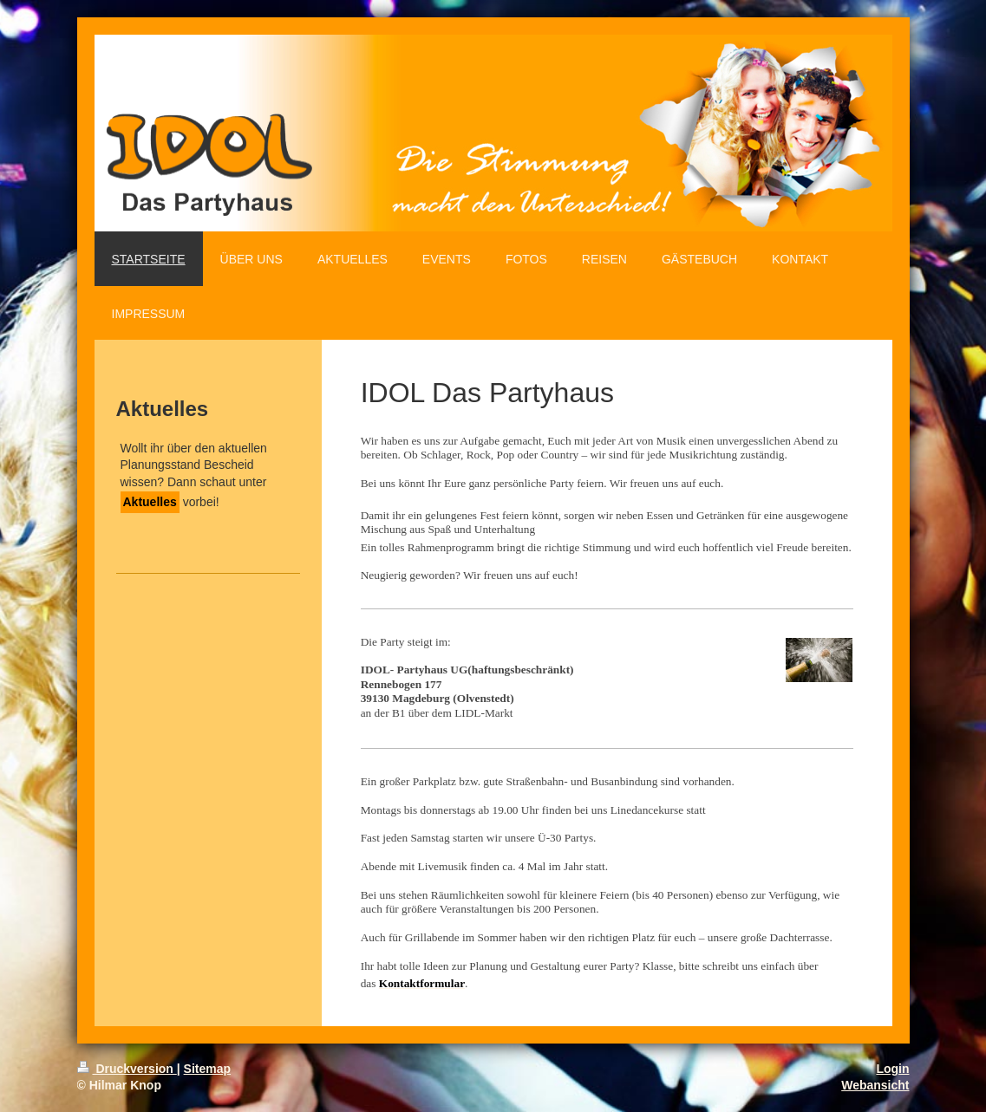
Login (892, 1069)
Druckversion (127, 1069)
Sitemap (207, 1069)
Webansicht (875, 1085)
